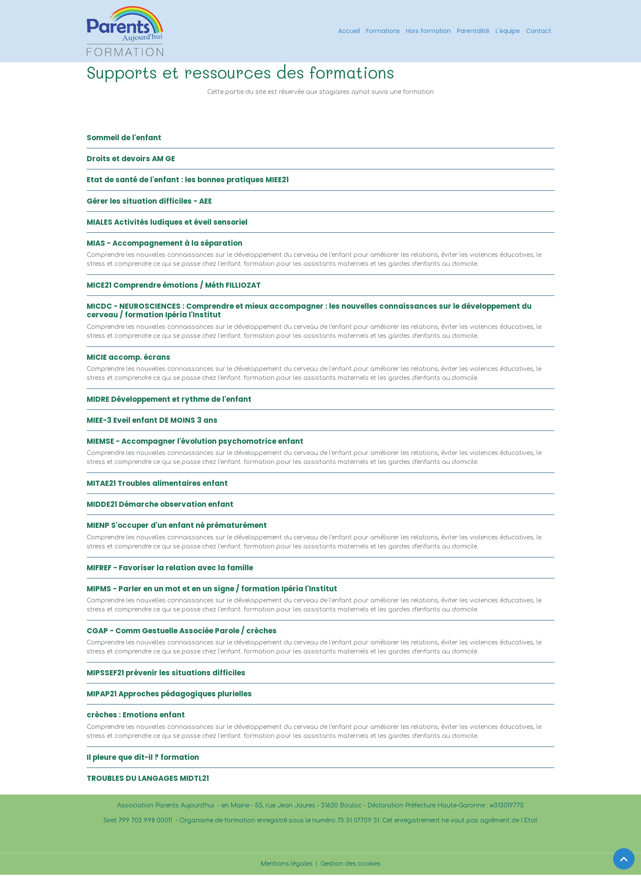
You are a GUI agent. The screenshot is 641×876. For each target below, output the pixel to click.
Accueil (349, 31)
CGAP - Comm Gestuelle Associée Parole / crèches (182, 632)
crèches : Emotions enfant (136, 716)
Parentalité (473, 31)
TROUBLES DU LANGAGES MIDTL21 (148, 779)
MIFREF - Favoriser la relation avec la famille (170, 569)
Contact (538, 31)
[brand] (127, 31)
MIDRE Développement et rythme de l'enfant (169, 400)
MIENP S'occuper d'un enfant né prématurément (177, 527)
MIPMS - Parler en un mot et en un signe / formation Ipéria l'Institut (212, 590)
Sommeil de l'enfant (124, 139)
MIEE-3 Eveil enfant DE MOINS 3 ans (152, 421)
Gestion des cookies (351, 865)
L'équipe (508, 31)
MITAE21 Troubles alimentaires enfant (157, 484)
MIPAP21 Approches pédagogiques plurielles (169, 695)
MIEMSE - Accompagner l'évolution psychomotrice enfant (195, 442)
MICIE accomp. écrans (128, 358)
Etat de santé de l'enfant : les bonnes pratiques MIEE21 (188, 181)
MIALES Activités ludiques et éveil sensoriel (167, 223)
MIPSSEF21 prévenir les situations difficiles (166, 674)
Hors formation (428, 31)
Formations (383, 31)
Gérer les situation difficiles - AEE (149, 202)
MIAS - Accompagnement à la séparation (164, 244)
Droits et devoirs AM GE (131, 160)
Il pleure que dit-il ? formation (143, 758)
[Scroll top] (624, 859)
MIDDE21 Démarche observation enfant (160, 506)
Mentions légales (286, 865)
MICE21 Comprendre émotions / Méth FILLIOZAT (174, 286)
